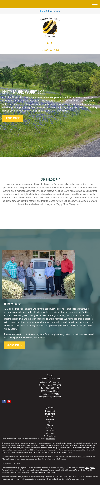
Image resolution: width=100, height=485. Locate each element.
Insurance (50, 419)
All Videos (50, 433)
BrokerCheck (50, 438)
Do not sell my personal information (54, 459)
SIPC (93, 468)
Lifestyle (49, 428)
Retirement (50, 411)
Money (50, 425)
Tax (50, 422)
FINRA (87, 468)
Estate (50, 417)
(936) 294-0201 (50, 50)
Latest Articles (50, 430)
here (36, 472)
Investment (50, 414)
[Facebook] (51, 43)
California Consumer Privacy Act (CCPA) (72, 456)
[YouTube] (48, 43)
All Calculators (50, 436)
